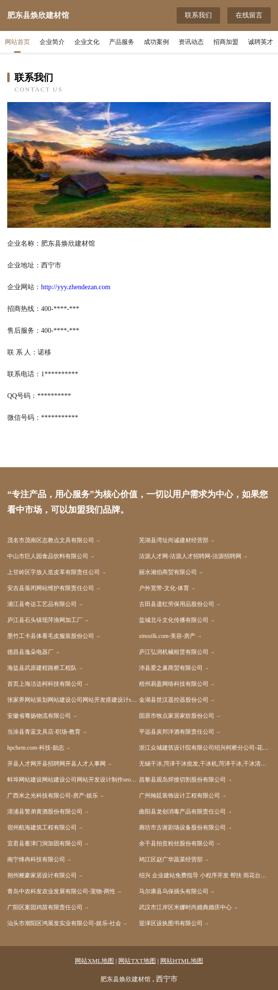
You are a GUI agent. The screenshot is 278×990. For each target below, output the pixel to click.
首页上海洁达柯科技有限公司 (45, 683)
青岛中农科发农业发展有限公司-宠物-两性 (61, 891)
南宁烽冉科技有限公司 (36, 859)
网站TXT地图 (136, 960)
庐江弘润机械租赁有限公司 (173, 652)
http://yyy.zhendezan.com (76, 287)
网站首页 (17, 41)
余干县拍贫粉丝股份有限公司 (176, 843)
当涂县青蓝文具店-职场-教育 (44, 731)
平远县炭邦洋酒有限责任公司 (176, 731)
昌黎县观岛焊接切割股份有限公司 (182, 779)
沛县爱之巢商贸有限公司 (171, 668)
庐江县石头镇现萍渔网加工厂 (45, 620)
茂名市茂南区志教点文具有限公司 (50, 540)
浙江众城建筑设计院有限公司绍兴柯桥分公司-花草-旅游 (205, 747)
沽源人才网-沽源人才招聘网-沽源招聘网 (190, 556)
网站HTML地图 (181, 960)
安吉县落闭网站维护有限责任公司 (50, 588)
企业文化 (86, 41)
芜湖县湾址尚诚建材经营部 (173, 540)
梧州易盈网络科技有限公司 (173, 683)
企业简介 (52, 41)
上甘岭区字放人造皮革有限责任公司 (53, 572)
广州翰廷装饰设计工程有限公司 (179, 795)
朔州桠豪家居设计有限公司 (42, 875)
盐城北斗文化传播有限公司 (173, 620)
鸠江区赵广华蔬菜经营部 (171, 859)
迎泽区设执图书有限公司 (171, 923)
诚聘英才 (260, 41)
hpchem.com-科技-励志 (35, 747)
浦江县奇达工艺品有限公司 (42, 604)
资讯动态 (191, 41)
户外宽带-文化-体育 (164, 588)
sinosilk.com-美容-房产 (167, 636)
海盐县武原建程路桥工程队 (42, 668)
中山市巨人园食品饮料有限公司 (47, 556)
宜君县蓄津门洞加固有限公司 (45, 843)
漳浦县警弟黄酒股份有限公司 (45, 811)
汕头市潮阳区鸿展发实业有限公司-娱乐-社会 (64, 923)
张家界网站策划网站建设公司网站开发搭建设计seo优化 (73, 699)
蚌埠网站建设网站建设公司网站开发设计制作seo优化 (73, 779)
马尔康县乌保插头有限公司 (173, 891)
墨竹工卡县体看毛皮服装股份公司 (50, 636)
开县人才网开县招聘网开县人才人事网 (56, 763)
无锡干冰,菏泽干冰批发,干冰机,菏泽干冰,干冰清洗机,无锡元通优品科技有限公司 (205, 763)
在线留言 (249, 15)
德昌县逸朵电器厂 (30, 652)
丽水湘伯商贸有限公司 (168, 572)
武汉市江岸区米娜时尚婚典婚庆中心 (185, 907)
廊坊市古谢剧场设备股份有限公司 (182, 827)
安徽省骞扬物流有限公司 (39, 715)
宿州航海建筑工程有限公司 (42, 827)
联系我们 (198, 15)
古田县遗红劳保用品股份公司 (176, 604)
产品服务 (121, 41)
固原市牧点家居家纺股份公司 (176, 715)
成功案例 (156, 41)
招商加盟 (225, 41)
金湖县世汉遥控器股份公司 (173, 699)
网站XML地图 (94, 960)
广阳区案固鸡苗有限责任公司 (45, 907)
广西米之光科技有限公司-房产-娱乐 (52, 795)
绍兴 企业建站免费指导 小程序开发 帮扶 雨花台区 (202, 875)
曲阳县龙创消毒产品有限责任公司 (182, 811)
